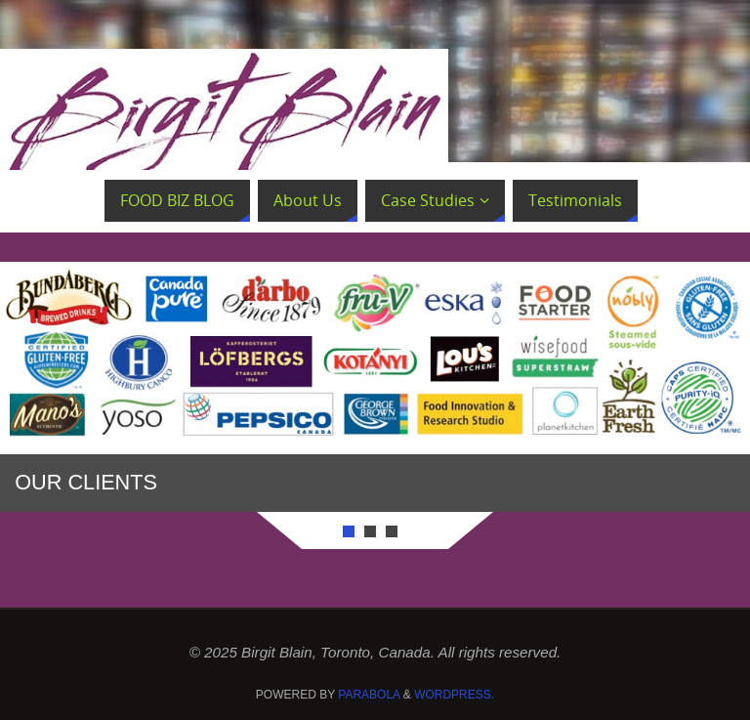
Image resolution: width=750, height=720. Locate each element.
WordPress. (454, 694)
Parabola (368, 694)
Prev (89, 388)
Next (661, 388)
